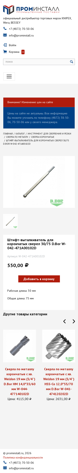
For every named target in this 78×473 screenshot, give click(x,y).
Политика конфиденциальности (23, 449)
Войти (12, 45)
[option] (19, 365)
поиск (9, 61)
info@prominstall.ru (21, 35)
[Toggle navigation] (9, 76)
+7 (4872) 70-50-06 (21, 29)
